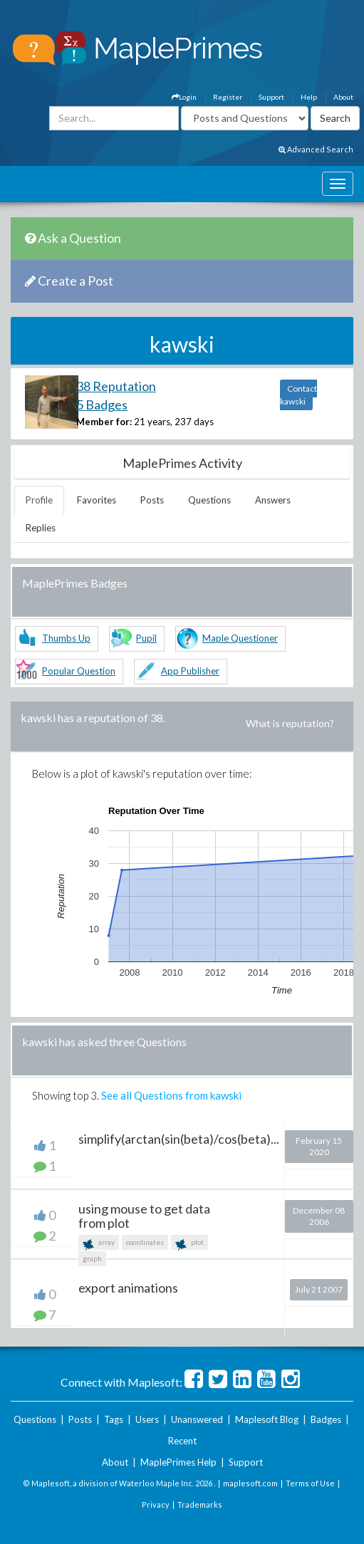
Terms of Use (310, 1483)
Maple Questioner (240, 638)
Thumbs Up (66, 638)
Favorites (96, 500)
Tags (113, 1419)
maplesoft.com (250, 1483)
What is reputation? (290, 723)
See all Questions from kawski (171, 1095)
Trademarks (199, 1504)
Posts (152, 500)
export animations (128, 1287)
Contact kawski (298, 395)
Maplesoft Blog (266, 1419)
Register (227, 97)
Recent (182, 1440)
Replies (41, 527)
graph (92, 1258)
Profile (39, 500)
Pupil (146, 638)
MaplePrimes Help (178, 1462)
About (343, 97)
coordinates (145, 1242)
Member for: (104, 421)
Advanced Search (316, 149)
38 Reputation (116, 386)
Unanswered (197, 1419)
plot (189, 1244)
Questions (209, 500)
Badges (326, 1419)
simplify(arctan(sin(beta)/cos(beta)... (178, 1139)
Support (271, 97)
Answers (273, 500)
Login (184, 97)
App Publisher (190, 671)
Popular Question (78, 671)
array (99, 1244)
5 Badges (102, 404)
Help (309, 97)
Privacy (156, 1504)
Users (147, 1419)
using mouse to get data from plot (144, 1216)
